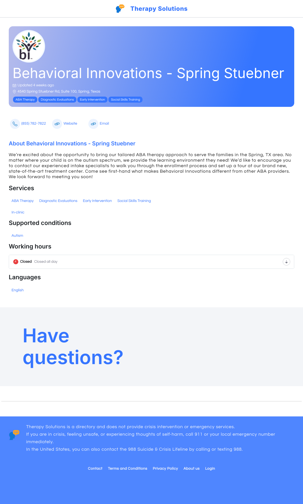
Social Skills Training (134, 201)
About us (192, 469)
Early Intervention (97, 201)
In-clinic (18, 212)
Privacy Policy (165, 469)
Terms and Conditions (127, 469)
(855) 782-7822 (28, 124)
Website (64, 124)
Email (98, 124)
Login (210, 469)
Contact (95, 469)
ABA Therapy (23, 201)
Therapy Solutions (159, 8)
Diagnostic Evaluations (58, 201)
